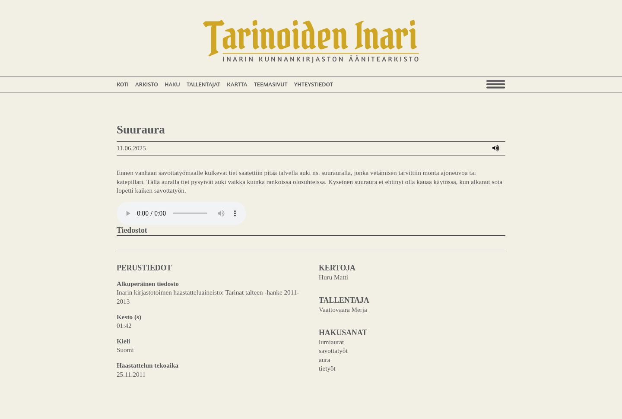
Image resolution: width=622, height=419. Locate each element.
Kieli (123, 341)
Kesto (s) (129, 317)
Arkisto (146, 84)
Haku (172, 84)
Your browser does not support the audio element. (181, 213)
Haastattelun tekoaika (147, 365)
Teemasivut (271, 84)
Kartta (237, 84)
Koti (123, 84)
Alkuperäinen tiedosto (148, 283)
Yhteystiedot (313, 84)
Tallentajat (203, 84)
